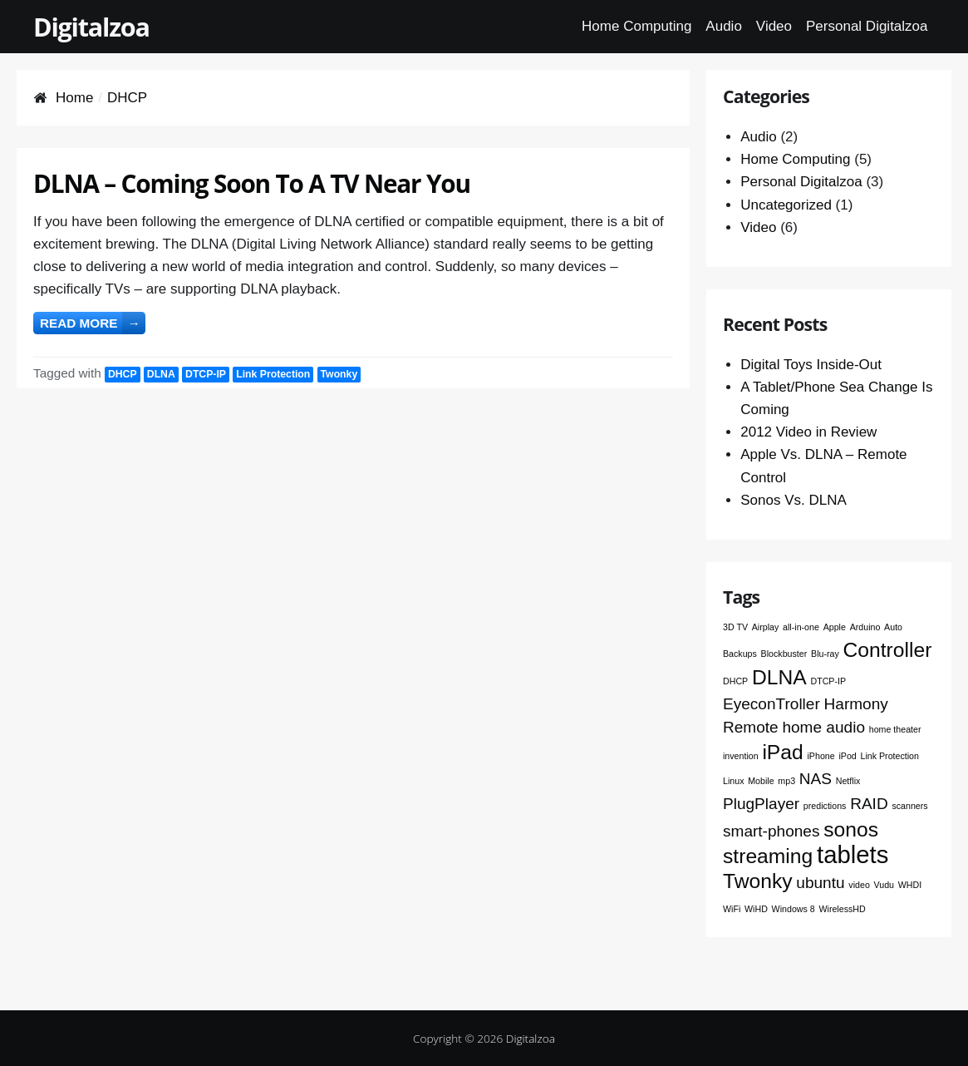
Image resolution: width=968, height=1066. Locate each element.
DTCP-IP (205, 374)
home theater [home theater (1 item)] (895, 729)
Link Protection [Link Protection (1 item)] (889, 756)
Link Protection (273, 374)
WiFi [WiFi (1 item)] (731, 909)
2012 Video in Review (808, 432)
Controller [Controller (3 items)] (887, 650)
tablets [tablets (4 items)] (852, 854)
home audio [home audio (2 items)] (823, 727)
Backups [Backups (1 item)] (740, 654)
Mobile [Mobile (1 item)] (761, 781)
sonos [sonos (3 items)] (850, 829)
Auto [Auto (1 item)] (893, 627)
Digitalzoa (91, 26)
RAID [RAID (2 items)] (869, 803)
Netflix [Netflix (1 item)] (848, 781)
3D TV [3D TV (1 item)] (735, 627)
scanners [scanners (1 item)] (909, 806)
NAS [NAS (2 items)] (815, 778)
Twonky (339, 374)
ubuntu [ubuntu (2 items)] (820, 882)
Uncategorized (786, 205)
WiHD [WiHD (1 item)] (756, 909)
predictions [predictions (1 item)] (825, 806)
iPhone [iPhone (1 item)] (820, 756)
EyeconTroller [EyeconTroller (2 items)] (771, 704)
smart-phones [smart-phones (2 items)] (771, 831)
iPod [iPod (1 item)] (847, 756)
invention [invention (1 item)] (741, 756)
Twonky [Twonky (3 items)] (758, 881)
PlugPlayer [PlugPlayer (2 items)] (761, 803)
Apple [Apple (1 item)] (834, 627)
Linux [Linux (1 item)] (733, 781)
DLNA (161, 374)
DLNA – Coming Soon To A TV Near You (251, 183)
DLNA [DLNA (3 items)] (779, 677)
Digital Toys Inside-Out (811, 365)
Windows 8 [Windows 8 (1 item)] (793, 909)
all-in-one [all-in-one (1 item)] (801, 627)
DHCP (122, 374)
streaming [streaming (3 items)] (768, 856)
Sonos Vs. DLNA (793, 500)
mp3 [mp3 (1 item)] (786, 781)
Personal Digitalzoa (866, 26)
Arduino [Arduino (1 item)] (865, 627)
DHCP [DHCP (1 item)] (735, 681)
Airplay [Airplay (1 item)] (765, 627)
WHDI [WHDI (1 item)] (909, 885)
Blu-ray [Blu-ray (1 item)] (825, 654)
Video (774, 26)
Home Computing (636, 26)
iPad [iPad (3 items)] (782, 752)
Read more (92, 323)
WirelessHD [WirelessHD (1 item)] (841, 909)
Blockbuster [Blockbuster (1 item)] (784, 654)
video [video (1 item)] (858, 885)
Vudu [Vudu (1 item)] (884, 885)
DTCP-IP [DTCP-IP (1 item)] (828, 681)
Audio (723, 26)
